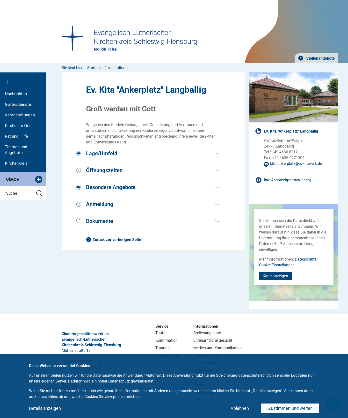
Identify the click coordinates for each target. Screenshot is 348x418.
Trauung (162, 348)
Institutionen (119, 67)
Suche (24, 193)
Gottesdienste (18, 104)
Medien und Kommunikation (217, 348)
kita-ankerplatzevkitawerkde (296, 163)
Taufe (160, 333)
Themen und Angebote (16, 149)
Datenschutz (305, 259)
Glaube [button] (24, 179)
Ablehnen (240, 408)
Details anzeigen (45, 408)
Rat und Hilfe (16, 136)
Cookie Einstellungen (277, 265)
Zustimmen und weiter (290, 408)
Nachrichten (16, 93)
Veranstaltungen (20, 115)
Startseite (95, 67)
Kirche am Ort (17, 125)
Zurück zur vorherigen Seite (117, 239)
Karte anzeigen (275, 276)
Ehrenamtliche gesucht (212, 340)
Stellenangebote (320, 58)
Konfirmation (166, 340)
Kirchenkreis (16, 163)
